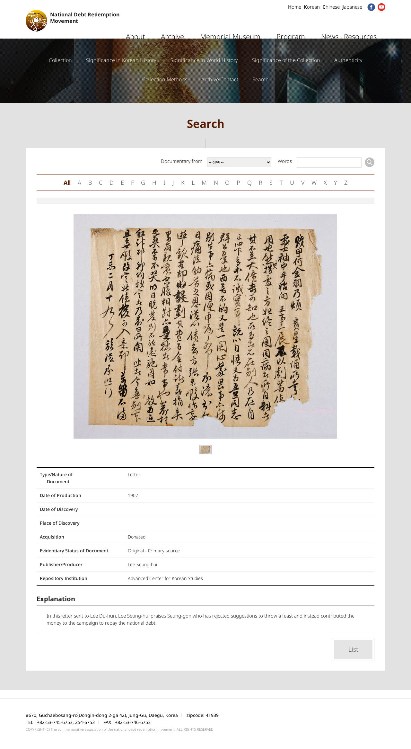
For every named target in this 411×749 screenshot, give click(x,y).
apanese (352, 7)
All (67, 182)
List (353, 649)
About (135, 24)
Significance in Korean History (121, 60)
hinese (331, 7)
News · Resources (349, 24)
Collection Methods (164, 79)
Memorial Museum (230, 24)
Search (260, 79)
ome (294, 7)
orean (312, 7)
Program (290, 24)
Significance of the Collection (286, 60)
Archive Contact (219, 79)
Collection (60, 60)
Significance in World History (204, 60)
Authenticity (348, 60)
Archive (172, 24)
